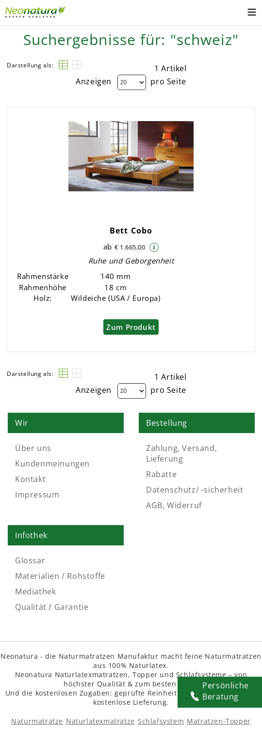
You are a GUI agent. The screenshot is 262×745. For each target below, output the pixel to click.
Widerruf (184, 505)
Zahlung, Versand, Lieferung (181, 453)
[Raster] (77, 64)
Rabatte (161, 474)
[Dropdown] (131, 82)
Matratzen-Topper (219, 721)
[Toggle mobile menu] (252, 13)
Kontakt (30, 479)
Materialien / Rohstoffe (60, 576)
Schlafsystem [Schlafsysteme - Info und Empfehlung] (161, 721)
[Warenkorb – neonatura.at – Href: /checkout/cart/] (233, 12)
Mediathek (35, 591)
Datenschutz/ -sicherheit (194, 489)
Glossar (30, 560)
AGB (154, 505)
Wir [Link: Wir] (22, 423)
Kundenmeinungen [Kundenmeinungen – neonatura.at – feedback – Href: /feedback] (52, 463)
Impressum (37, 494)
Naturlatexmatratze (100, 721)
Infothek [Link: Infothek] (31, 535)
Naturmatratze (37, 721)
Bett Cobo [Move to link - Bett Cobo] (131, 230)
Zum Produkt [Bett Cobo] (131, 327)
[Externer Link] (36, 10)
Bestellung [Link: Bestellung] (166, 423)
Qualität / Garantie (51, 607)
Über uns (33, 448)
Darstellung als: (30, 65)
